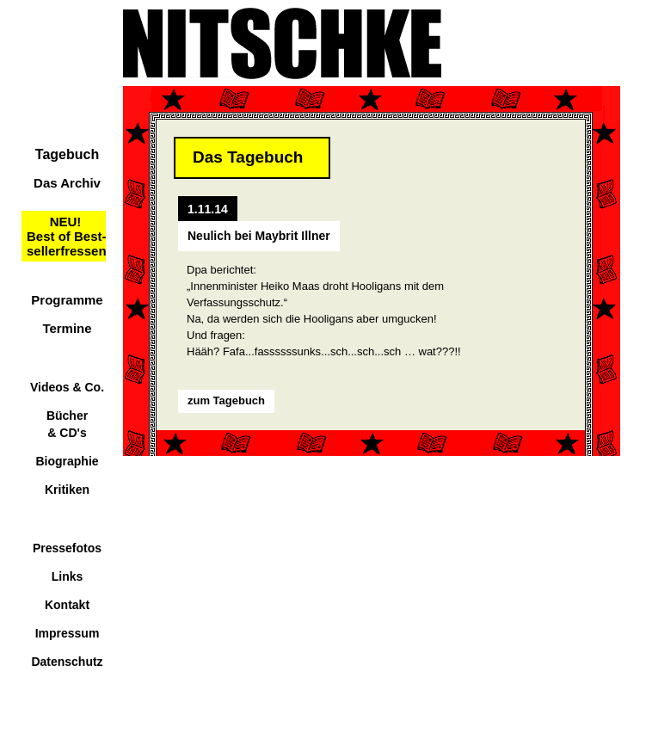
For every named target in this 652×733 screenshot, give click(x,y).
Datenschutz (66, 661)
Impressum (67, 633)
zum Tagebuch (226, 400)
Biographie (66, 461)
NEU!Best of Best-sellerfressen (67, 236)
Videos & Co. (67, 387)
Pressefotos (67, 548)
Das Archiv (67, 183)
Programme (66, 300)
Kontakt (67, 605)
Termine (66, 328)
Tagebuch (67, 154)
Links (67, 576)
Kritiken (67, 489)
